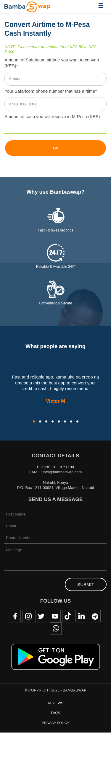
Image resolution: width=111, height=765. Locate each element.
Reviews (55, 703)
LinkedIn (81, 616)
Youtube (55, 616)
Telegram (95, 616)
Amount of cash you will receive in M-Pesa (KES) (52, 116)
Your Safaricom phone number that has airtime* (50, 91)
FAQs (55, 713)
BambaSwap (27, 6)
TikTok (68, 616)
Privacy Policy (55, 723)
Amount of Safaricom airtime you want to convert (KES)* (51, 63)
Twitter (41, 616)
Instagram (28, 616)
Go (55, 148)
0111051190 (63, 467)
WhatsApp (56, 628)
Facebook (15, 616)
